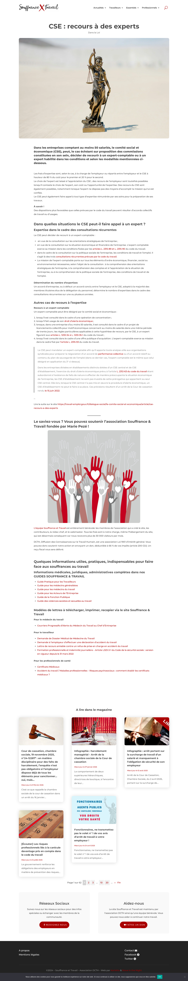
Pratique (49, 581)
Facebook (130, 954)
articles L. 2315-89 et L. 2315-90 (109, 249)
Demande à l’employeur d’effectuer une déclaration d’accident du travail (77, 642)
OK (159, 977)
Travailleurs (115, 7)
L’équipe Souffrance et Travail (50, 528)
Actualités (98, 7)
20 (107, 882)
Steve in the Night (132, 970)
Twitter (129, 958)
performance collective (110, 354)
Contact (129, 950)
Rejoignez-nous (56, 925)
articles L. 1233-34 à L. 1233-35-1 (66, 335)
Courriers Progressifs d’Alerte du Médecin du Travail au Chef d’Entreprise (76, 625)
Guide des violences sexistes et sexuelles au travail (64, 601)
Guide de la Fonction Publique (53, 597)
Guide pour (43, 585)
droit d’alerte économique (78, 321)
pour (47, 593)
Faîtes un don (135, 925)
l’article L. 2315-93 (69, 342)
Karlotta (115, 970)
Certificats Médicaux (48, 667)
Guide (40, 581)
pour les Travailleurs (65, 581)
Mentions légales (29, 954)
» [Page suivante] (114, 882)
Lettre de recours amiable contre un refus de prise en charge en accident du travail (82, 646)
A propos (24, 950)
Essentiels (131, 7)
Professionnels (149, 7)
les (51, 585)
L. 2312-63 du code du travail (132, 371)
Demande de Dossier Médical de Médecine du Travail (66, 638)
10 (101, 882)
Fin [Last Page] (119, 882)
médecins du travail (64, 589)
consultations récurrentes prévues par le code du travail (86, 256)
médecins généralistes (65, 585)
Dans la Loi (94, 32)
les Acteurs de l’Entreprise (64, 593)
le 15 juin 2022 (52, 390)
